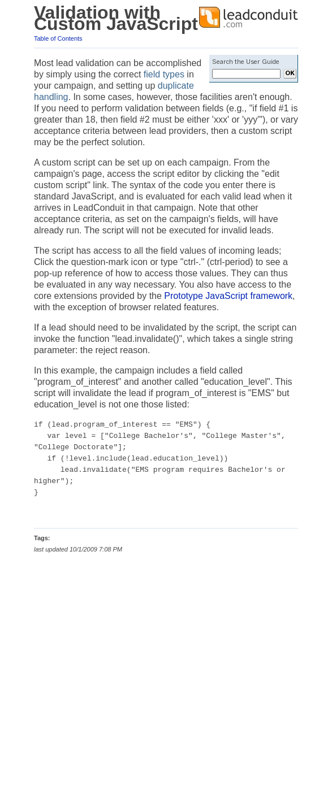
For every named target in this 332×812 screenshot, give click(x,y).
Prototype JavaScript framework (228, 296)
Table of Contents (58, 38)
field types (164, 74)
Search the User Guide (245, 62)
